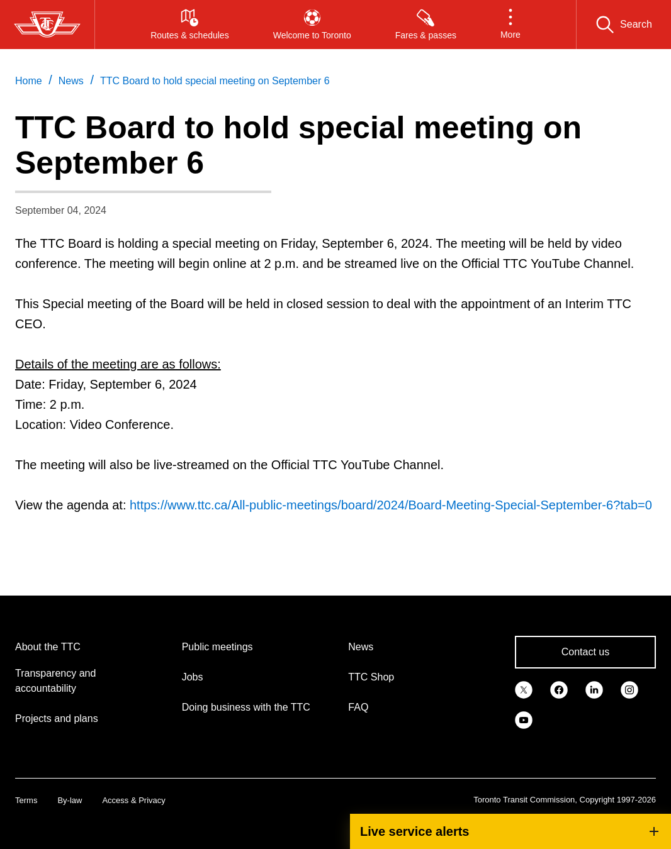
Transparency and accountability (55, 681)
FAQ (358, 707)
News (360, 646)
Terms (26, 800)
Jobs (192, 677)
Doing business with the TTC (246, 707)
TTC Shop (371, 677)
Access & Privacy (133, 800)
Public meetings (217, 646)
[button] (510, 24)
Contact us (585, 651)
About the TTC (48, 646)
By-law (69, 800)
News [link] (71, 80)
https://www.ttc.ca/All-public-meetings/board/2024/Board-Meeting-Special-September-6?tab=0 (391, 505)
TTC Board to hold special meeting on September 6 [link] (215, 80)
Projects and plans (56, 718)
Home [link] (28, 80)
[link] (524, 689)
